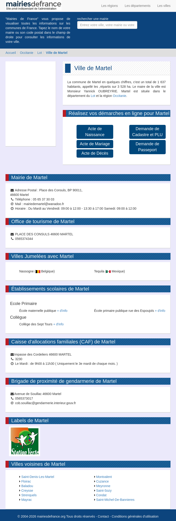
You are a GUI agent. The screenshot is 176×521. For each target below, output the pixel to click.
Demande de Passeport (147, 147)
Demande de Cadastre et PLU (147, 131)
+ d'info (62, 311)
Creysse (27, 490)
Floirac (26, 481)
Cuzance (102, 481)
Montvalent (104, 477)
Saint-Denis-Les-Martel (37, 477)
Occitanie (26, 53)
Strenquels (29, 495)
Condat (101, 495)
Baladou (27, 486)
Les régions (109, 6)
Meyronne (103, 486)
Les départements (137, 6)
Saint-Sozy (104, 490)
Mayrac (26, 500)
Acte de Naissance (94, 131)
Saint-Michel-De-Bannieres (115, 500)
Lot (39, 53)
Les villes (163, 6)
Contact (103, 516)
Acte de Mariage (95, 144)
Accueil (11, 53)
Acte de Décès (94, 153)
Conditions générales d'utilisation (135, 516)
